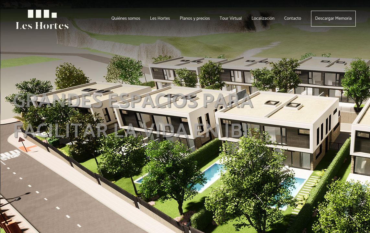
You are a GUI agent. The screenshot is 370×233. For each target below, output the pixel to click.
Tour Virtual (231, 18)
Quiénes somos (125, 18)
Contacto (292, 18)
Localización (262, 18)
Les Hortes (160, 18)
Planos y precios (195, 18)
